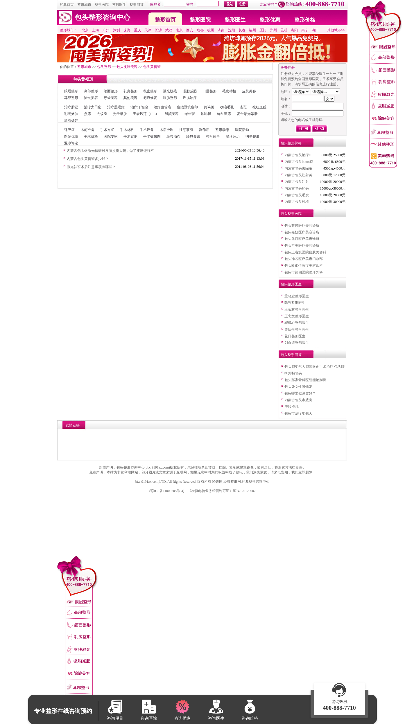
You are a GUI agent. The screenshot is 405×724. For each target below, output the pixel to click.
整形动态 (222, 130)
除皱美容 (91, 98)
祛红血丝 (259, 107)
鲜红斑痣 (224, 114)
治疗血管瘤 (162, 107)
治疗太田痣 (92, 107)
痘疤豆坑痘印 (187, 107)
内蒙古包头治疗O (297, 155)
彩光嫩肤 (71, 114)
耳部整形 (71, 98)
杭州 (210, 30)
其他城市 (334, 30)
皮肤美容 (249, 91)
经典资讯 (193, 136)
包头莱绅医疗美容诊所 (301, 226)
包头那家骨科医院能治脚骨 (305, 380)
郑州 (273, 30)
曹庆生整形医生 (296, 329)
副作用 (204, 130)
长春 (242, 30)
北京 (85, 30)
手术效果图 (152, 136)
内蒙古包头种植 (296, 202)
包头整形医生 (291, 284)
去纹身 (102, 114)
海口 (315, 30)
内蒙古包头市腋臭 (298, 400)
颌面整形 (111, 91)
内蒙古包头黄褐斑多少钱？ (88, 159)
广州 (106, 30)
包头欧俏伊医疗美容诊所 (303, 266)
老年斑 (189, 114)
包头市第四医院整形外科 (303, 272)
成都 (200, 30)
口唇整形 (209, 91)
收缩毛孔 (227, 107)
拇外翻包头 (293, 373)
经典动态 (173, 136)
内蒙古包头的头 (296, 188)
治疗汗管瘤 (139, 107)
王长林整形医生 (296, 309)
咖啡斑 (206, 114)
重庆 (137, 30)
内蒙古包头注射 (296, 182)
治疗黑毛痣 (116, 107)
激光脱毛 (170, 91)
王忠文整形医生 (296, 316)
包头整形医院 (291, 214)
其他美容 (130, 98)
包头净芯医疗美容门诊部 (303, 259)
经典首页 (67, 5)
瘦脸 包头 (291, 407)
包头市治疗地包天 (298, 413)
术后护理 (166, 130)
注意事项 (186, 130)
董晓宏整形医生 (296, 296)
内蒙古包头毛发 (296, 195)
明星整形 (252, 136)
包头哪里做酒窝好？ (300, 393)
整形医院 (102, 5)
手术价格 (91, 136)
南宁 (304, 30)
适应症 (69, 130)
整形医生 (119, 5)
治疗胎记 (71, 107)
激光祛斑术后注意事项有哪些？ (91, 167)
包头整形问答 (291, 355)
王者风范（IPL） (146, 114)
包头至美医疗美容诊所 (301, 246)
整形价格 (304, 20)
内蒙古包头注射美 (298, 175)
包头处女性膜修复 (298, 387)
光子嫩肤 (120, 114)
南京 (179, 30)
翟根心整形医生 (296, 323)
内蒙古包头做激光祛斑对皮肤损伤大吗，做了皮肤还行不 (110, 151)
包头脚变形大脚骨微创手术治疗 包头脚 (314, 367)
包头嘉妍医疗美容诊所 (301, 232)
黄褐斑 (209, 107)
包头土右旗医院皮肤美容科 (305, 252)
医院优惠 (71, 136)
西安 (189, 30)
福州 (252, 30)
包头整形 (104, 67)
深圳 (116, 30)
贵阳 (294, 30)
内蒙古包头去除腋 (298, 168)
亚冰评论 (71, 143)
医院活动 (242, 130)
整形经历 (233, 136)
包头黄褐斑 (152, 67)
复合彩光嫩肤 (247, 114)
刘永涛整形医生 (296, 343)
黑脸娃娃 (71, 120)
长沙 (158, 30)
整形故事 (213, 136)
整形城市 (84, 5)
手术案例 (130, 136)
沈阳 (231, 30)
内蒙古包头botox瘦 (298, 162)
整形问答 (137, 5)
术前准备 (87, 130)
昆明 (283, 30)
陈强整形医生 (294, 303)
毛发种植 (229, 91)
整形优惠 (269, 20)
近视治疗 (190, 98)
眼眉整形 (71, 91)
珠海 (126, 30)
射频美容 (172, 114)
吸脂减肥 (190, 91)
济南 (221, 30)
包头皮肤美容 (127, 67)
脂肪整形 (170, 98)
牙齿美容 (111, 98)
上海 (95, 30)
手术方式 (107, 130)
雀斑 (243, 107)
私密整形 (150, 91)
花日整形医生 (294, 336)
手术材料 (127, 130)
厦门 (262, 30)
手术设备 (147, 130)
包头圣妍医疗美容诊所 (301, 239)
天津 (147, 30)
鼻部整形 (91, 91)
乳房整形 (130, 91)
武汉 (168, 30)
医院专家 (111, 136)
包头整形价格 (291, 143)
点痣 (87, 114)
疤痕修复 (150, 98)
